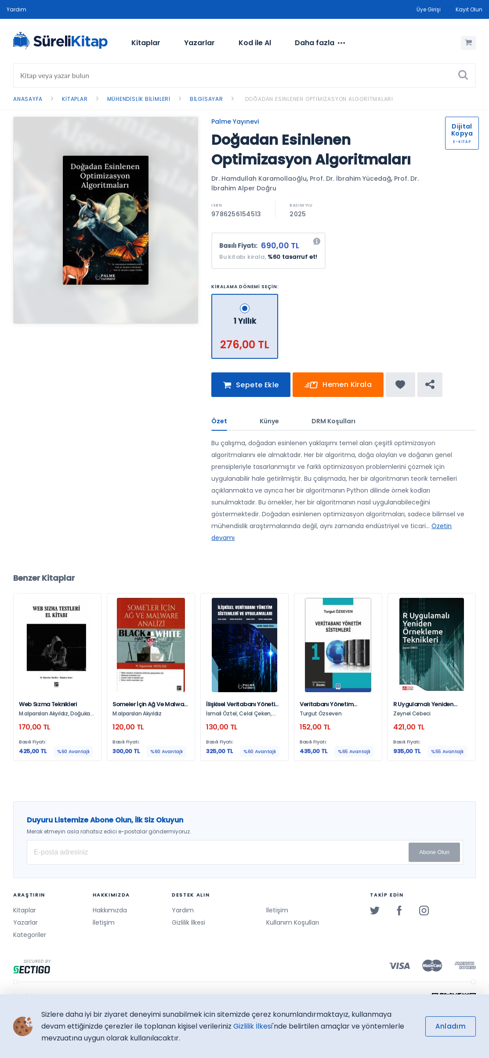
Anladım (450, 1026)
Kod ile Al (255, 43)
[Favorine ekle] (400, 389)
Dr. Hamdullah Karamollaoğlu (259, 178)
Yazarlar (199, 43)
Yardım (16, 9)
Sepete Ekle (251, 390)
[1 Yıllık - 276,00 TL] (245, 298)
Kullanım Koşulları (292, 922)
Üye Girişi (429, 9)
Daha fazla (320, 43)
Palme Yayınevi (235, 121)
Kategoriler (29, 934)
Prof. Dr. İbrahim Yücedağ (350, 178)
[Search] (244, 75)
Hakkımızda (110, 910)
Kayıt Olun (469, 9)
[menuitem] (145, 43)
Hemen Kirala (338, 390)
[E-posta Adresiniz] (245, 852)
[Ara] (463, 75)
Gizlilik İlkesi (188, 922)
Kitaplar (145, 43)
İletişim (104, 922)
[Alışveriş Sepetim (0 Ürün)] (468, 43)
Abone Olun (434, 852)
